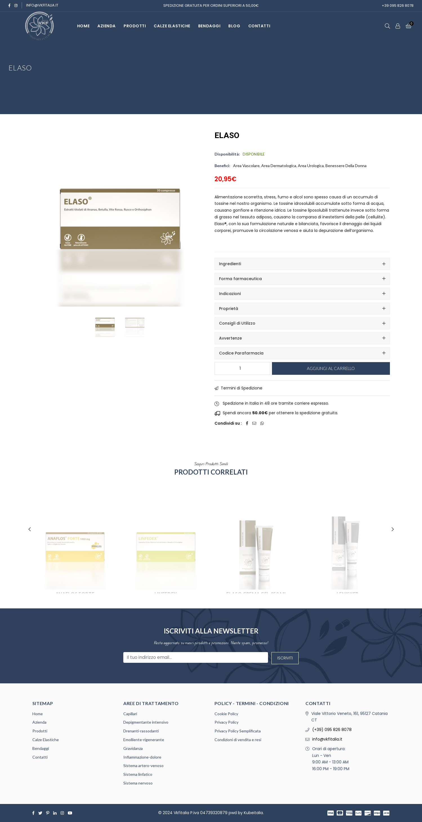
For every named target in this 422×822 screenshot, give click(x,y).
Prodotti (39, 730)
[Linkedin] (55, 813)
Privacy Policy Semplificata (238, 730)
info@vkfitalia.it (42, 5)
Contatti (40, 757)
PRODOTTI (135, 26)
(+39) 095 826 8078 (332, 729)
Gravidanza (133, 748)
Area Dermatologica (278, 165)
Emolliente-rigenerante (143, 739)
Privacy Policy (226, 722)
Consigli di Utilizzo (237, 323)
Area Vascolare (246, 165)
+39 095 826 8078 (398, 5)
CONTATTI (259, 26)
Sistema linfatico (137, 774)
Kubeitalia (253, 813)
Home (37, 713)
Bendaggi (40, 748)
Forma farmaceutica (240, 279)
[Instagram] (15, 5)
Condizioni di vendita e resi (238, 739)
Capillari (130, 713)
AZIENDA (106, 26)
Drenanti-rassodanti (141, 730)
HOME (83, 26)
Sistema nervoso (138, 783)
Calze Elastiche (172, 26)
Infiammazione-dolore (142, 757)
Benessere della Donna (346, 165)
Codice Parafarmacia (241, 353)
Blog (234, 26)
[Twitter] (40, 813)
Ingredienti (230, 264)
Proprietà (228, 308)
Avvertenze (230, 338)
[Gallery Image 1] (135, 309)
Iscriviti (285, 658)
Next (392, 529)
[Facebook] (9, 5)
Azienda (39, 722)
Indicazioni (230, 293)
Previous (29, 529)
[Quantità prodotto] (242, 368)
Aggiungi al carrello (331, 368)
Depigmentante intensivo (145, 722)
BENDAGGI (209, 26)
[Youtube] (70, 813)
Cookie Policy (226, 713)
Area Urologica (311, 165)
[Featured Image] (105, 309)
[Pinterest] (47, 813)
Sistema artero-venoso (143, 765)
